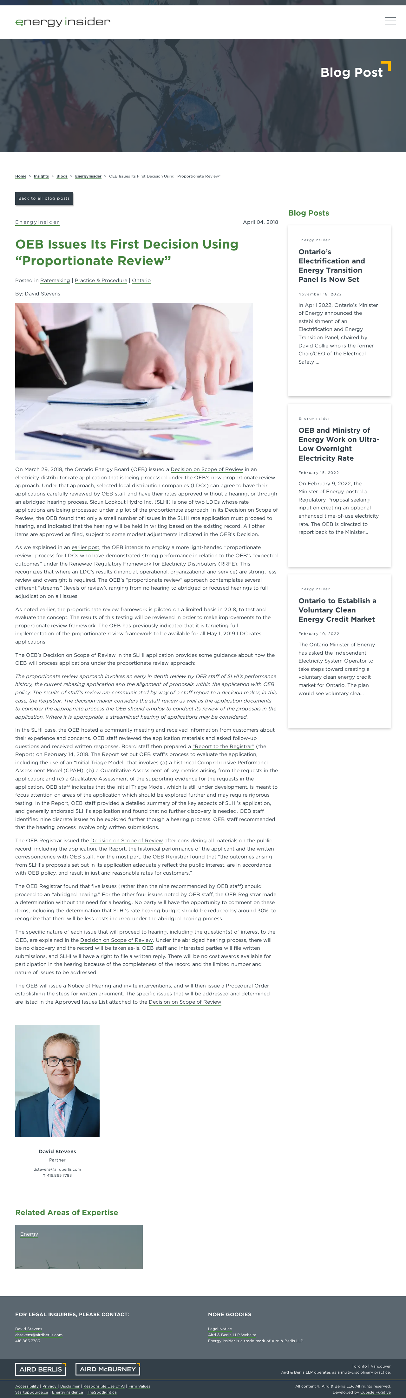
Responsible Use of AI (104, 1386)
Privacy (50, 1386)
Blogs (62, 176)
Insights (41, 176)
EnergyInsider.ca (67, 1392)
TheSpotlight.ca (102, 1392)
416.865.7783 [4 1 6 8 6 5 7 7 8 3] (59, 1175)
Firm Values (139, 1386)
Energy (29, 1234)
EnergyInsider (88, 176)
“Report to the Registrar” (223, 746)
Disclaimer (70, 1386)
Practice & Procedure (101, 280)
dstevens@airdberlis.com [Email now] (57, 1169)
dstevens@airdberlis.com (38, 1334)
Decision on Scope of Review (207, 469)
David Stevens (42, 294)
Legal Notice (220, 1328)
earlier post (85, 547)
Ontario (141, 280)
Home (20, 176)
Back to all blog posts (44, 198)
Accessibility (27, 1386)
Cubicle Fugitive (375, 1392)
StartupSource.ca (31, 1392)
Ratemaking (55, 280)
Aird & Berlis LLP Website (232, 1334)
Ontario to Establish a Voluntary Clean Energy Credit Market (337, 609)
